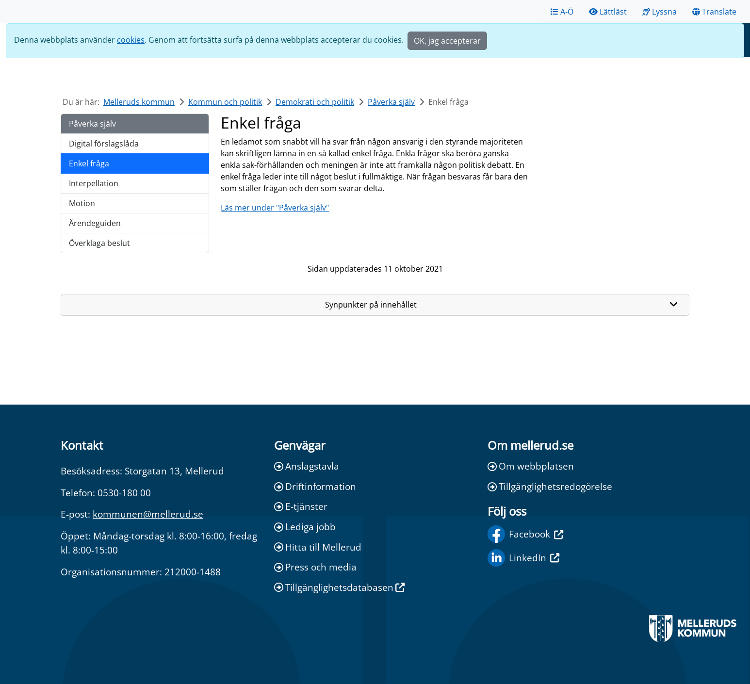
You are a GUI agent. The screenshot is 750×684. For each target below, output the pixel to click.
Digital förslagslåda (104, 143)
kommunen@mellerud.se (148, 514)
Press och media (315, 566)
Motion (82, 203)
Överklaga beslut (99, 243)
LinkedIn (523, 558)
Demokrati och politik (315, 102)
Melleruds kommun (139, 102)
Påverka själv (391, 102)
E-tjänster (300, 506)
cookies (131, 39)
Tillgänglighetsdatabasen (339, 587)
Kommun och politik (225, 102)
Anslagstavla (306, 465)
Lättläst (608, 11)
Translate (714, 11)
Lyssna (659, 11)
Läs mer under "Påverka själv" (275, 207)
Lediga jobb (305, 526)
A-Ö (562, 11)
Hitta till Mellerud (317, 547)
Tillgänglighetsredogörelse (550, 486)
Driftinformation (315, 486)
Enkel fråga (89, 163)
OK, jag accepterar (447, 40)
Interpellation (93, 183)
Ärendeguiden (95, 223)
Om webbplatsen (531, 465)
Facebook (525, 534)
